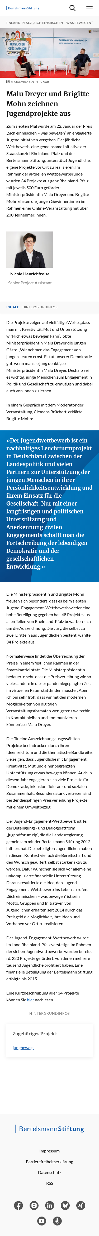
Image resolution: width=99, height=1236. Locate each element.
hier (30, 999)
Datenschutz (49, 1172)
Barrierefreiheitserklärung (49, 1161)
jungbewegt (23, 1047)
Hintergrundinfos (39, 307)
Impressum (49, 1150)
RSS (49, 1183)
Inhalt (12, 307)
